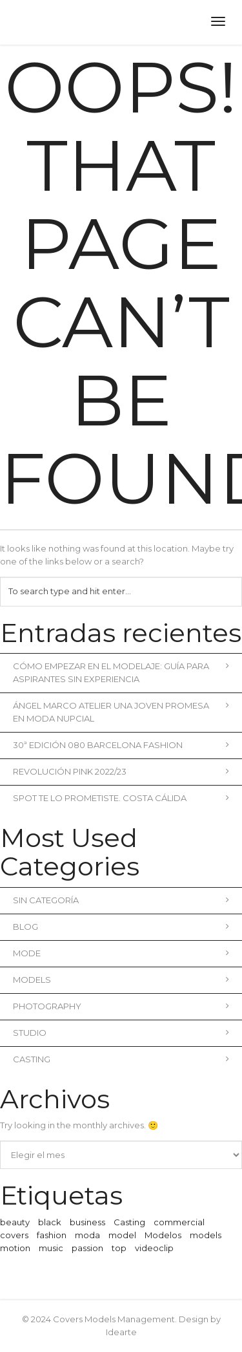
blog (121, 926)
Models (121, 979)
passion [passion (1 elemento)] (87, 1248)
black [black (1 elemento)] (49, 1222)
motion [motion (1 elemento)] (15, 1248)
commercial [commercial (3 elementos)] (179, 1222)
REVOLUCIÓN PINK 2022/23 (121, 771)
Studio (121, 1032)
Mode (121, 953)
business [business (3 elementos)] (87, 1222)
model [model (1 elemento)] (122, 1235)
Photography (121, 1006)
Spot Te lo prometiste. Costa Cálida (121, 798)
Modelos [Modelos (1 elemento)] (163, 1235)
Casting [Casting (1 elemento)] (129, 1222)
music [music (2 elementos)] (51, 1248)
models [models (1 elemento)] (205, 1235)
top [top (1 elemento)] (119, 1248)
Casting (121, 1059)
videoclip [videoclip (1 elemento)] (154, 1248)
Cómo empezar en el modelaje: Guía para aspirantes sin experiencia (121, 672)
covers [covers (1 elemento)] (14, 1235)
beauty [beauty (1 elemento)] (15, 1222)
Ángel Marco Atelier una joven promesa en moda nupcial (121, 712)
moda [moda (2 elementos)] (87, 1235)
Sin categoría (121, 900)
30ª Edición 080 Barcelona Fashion (121, 745)
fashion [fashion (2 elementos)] (51, 1235)
